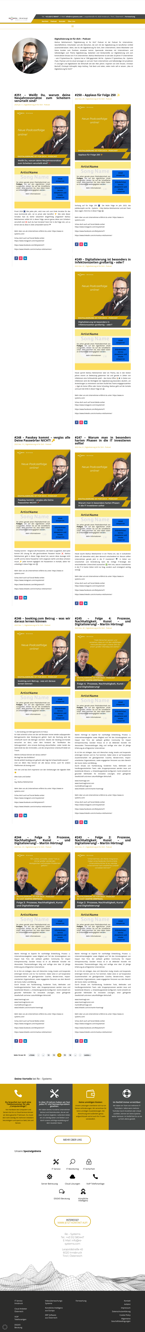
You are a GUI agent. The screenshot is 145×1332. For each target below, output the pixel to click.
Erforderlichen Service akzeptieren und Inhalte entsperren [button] (60, 192)
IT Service (56, 1168)
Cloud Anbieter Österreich (21, 1310)
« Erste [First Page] (31, 1055)
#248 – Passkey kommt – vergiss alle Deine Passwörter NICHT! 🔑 (42, 438)
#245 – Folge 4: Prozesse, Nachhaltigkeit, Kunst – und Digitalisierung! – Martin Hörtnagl (103, 621)
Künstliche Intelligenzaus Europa (54, 1309)
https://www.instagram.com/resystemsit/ (29, 241)
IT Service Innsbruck (19, 1302)
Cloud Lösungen (72, 1183)
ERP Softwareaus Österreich (51, 1316)
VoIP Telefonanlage (95, 1183)
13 (54, 1055)
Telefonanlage (74, 9)
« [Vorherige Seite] (38, 1055)
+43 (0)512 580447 (22, 2)
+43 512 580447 (75, 1237)
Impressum (125, 1308)
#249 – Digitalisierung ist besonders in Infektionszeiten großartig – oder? (103, 260)
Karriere (105, 2)
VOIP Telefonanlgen (20, 1318)
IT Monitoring (72, 1168)
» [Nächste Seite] (80, 1055)
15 (65, 1055)
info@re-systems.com (74, 17)
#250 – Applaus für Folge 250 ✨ (97, 95)
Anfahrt (127, 1304)
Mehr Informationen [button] (33, 194)
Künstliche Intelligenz (83, 1199)
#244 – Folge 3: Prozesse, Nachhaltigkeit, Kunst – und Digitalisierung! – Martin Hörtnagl (42, 840)
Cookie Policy (124, 1315)
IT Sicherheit (89, 1168)
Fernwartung (130, 17)
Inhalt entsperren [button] (60, 180)
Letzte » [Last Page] (87, 1055)
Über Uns (71, 21)
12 (48, 1055)
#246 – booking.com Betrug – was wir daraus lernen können (42, 619)
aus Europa (119, 9)
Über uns (128, 2)
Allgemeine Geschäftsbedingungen (121, 1320)
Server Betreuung (49, 1183)
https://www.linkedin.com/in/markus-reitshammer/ (33, 249)
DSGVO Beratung (62, 1198)
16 (70, 1055)
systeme (100, 9)
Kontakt (120, 2)
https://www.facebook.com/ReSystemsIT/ (29, 245)
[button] (5, 1327)
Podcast (112, 2)
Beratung (85, 9)
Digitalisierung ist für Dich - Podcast (37, 105)
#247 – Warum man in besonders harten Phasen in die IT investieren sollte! (103, 440)
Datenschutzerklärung (121, 1311)
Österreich (46, 9)
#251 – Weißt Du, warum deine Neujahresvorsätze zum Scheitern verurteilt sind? (42, 98)
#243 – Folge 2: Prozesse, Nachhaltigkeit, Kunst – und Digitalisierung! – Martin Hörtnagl (103, 840)
